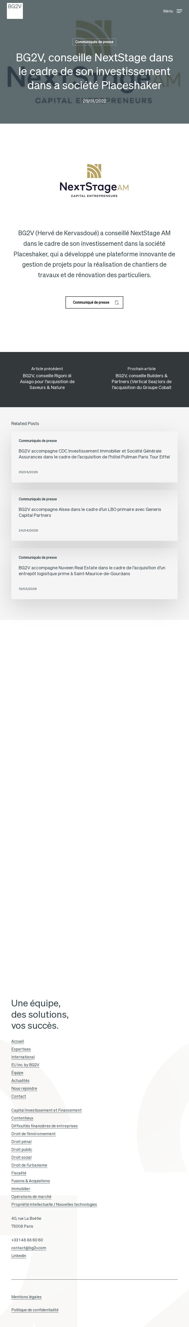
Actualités (20, 1080)
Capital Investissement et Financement (46, 1110)
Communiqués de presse (94, 42)
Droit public (21, 1149)
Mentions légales (26, 1297)
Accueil (17, 1041)
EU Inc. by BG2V (25, 1065)
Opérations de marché (31, 1196)
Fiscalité (18, 1173)
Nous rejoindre (24, 1088)
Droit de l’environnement (33, 1134)
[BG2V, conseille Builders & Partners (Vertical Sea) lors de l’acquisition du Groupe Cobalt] (141, 379)
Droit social (21, 1157)
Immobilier (20, 1188)
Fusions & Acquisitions (30, 1181)
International (23, 1057)
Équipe (17, 1072)
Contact (18, 1096)
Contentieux (22, 1118)
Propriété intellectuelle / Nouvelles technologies (54, 1204)
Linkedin (18, 1255)
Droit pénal (21, 1141)
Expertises (21, 1049)
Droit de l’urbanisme (29, 1165)
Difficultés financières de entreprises (44, 1126)
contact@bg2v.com (28, 1248)
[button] (172, 10)
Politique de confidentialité (35, 1310)
